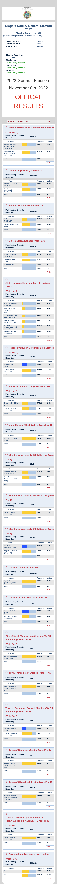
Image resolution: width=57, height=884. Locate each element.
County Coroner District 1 (23, 597)
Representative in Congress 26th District (31, 386)
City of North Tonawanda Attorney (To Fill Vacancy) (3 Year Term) (28, 638)
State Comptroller (18, 170)
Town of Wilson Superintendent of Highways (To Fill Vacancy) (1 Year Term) (27, 819)
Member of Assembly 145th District (28, 529)
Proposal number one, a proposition (29, 854)
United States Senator (21, 241)
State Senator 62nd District (23, 425)
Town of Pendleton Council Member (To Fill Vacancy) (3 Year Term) (29, 710)
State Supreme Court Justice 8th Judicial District (28, 285)
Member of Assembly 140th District (28, 455)
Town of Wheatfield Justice (24, 782)
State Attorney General (21, 205)
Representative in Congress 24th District (31, 347)
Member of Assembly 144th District (28, 495)
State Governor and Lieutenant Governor (31, 127)
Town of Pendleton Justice (23, 672)
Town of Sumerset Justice (23, 750)
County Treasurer (18, 567)
